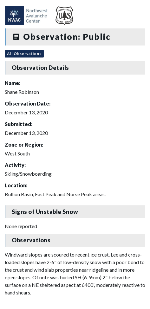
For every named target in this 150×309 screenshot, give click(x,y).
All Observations (24, 53)
